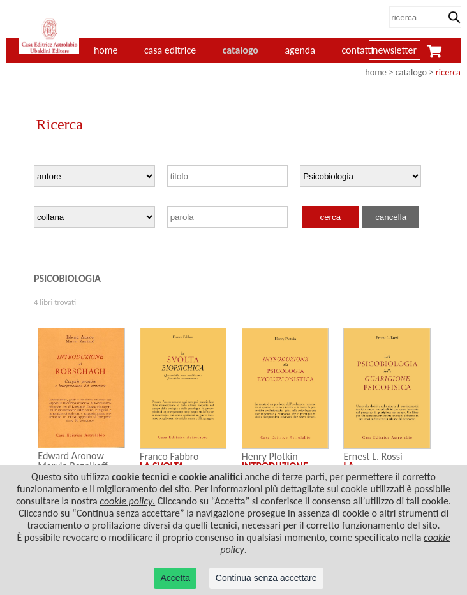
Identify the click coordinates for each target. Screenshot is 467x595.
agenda (300, 50)
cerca (330, 217)
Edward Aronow (71, 456)
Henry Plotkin (270, 456)
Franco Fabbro (169, 456)
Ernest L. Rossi (372, 456)
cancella (390, 217)
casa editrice (170, 50)
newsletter (395, 50)
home (376, 72)
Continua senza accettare (266, 578)
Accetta (175, 578)
